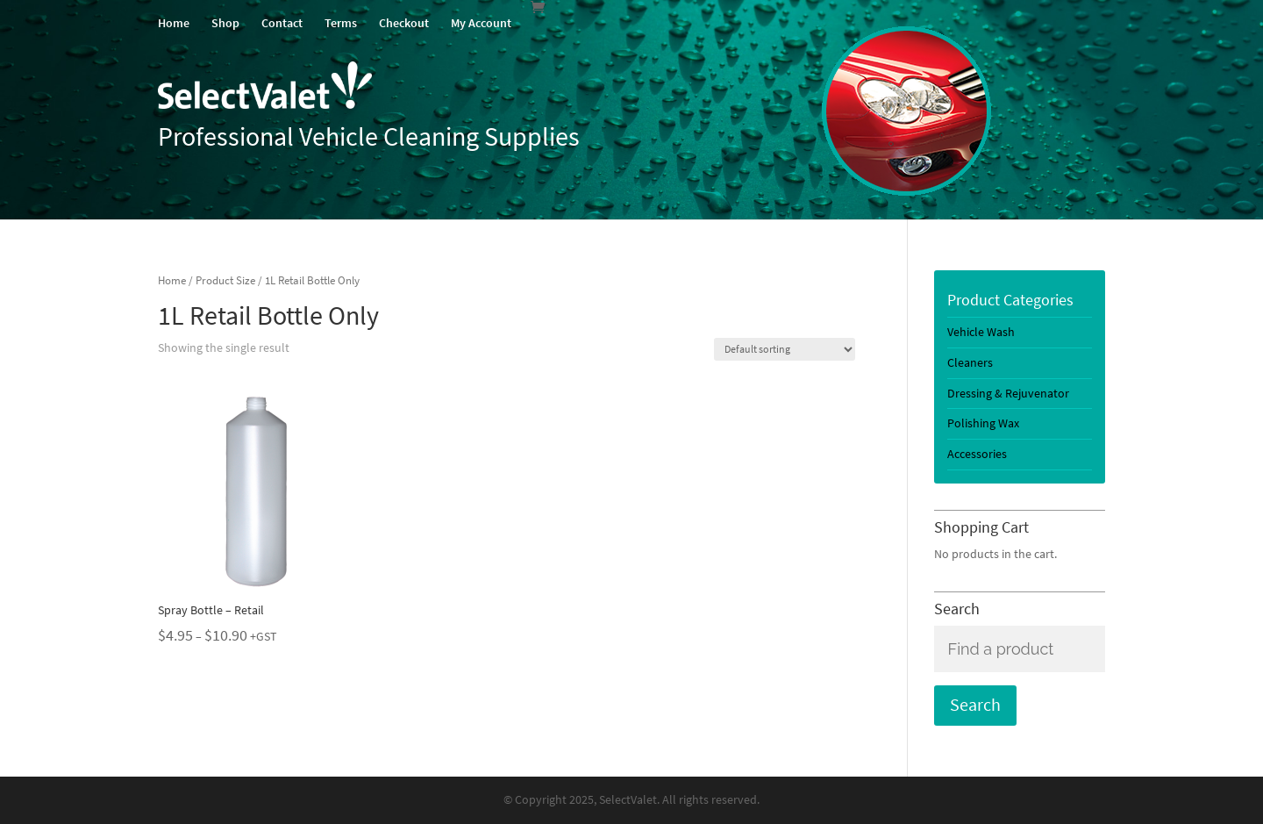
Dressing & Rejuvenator (1008, 393)
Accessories (977, 454)
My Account (481, 25)
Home (173, 25)
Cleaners (970, 363)
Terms (341, 25)
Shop (225, 25)
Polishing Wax (983, 423)
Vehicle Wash (981, 332)
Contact (282, 25)
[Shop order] (784, 349)
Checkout (404, 25)
